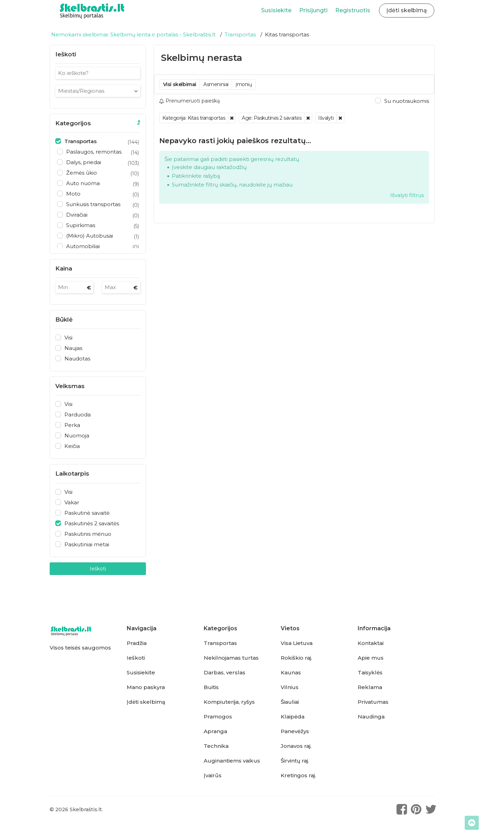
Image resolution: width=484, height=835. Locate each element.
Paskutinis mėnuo (87, 534)
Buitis (211, 687)
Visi (68, 338)
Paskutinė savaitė (87, 513)
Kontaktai (371, 643)
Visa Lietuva (297, 643)
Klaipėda (292, 717)
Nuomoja (76, 436)
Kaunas (291, 672)
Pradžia (137, 643)
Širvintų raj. (295, 761)
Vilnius (290, 687)
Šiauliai (290, 702)
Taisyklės (370, 672)
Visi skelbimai (179, 84)
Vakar (71, 502)
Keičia (72, 446)
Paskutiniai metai (86, 544)
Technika (216, 746)
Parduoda (77, 415)
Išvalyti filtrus (407, 195)
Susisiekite (276, 10)
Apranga (215, 731)
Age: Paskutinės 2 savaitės (271, 118)
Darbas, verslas (224, 672)
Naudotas (77, 359)
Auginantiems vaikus (232, 761)
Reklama (370, 687)
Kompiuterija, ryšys (229, 702)
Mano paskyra (146, 687)
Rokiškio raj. (296, 658)
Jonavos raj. (296, 746)
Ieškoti (98, 569)
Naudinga (371, 717)
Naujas (73, 348)
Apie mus (371, 658)
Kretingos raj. (298, 775)
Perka (72, 425)
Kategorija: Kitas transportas (193, 118)
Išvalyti (326, 118)
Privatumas (373, 702)
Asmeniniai (216, 84)
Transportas (220, 643)
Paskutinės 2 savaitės (91, 523)
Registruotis (352, 10)
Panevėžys (295, 731)
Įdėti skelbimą (146, 702)
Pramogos (218, 717)
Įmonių (244, 84)
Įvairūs (213, 775)
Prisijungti (313, 10)
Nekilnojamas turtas (231, 658)
